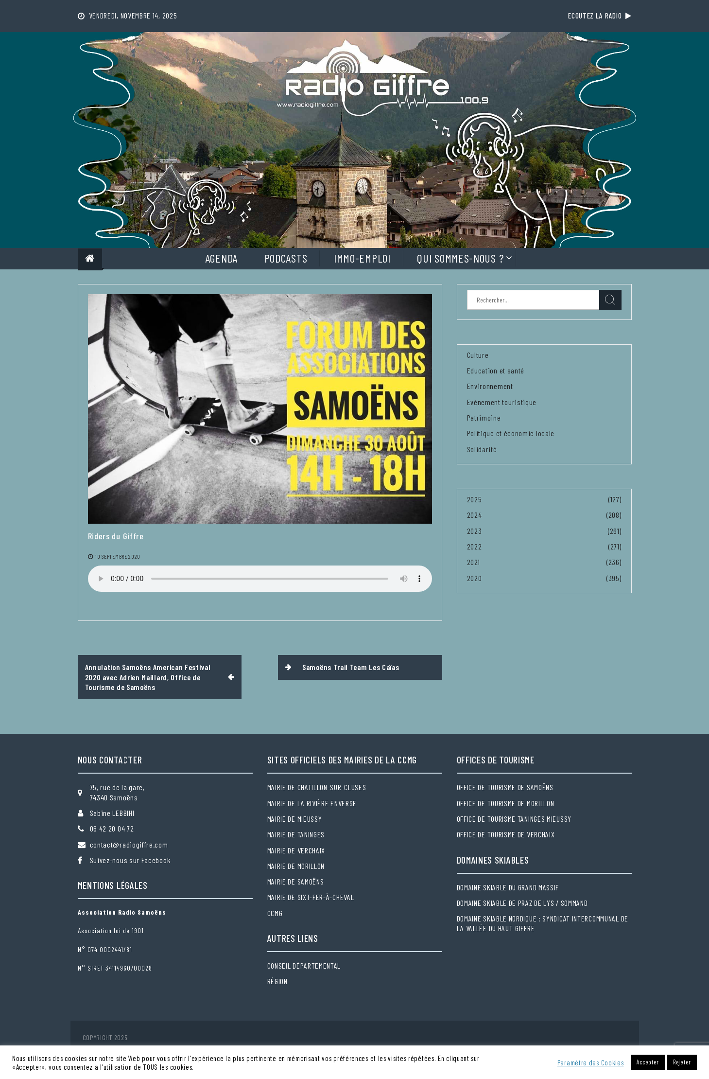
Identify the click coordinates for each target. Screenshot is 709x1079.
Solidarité (482, 449)
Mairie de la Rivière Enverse (312, 803)
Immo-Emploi (362, 258)
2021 (473, 561)
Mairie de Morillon (296, 865)
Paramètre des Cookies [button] (590, 1062)
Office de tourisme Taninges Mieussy (514, 818)
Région (277, 981)
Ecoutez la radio (599, 15)
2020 (474, 578)
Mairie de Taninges (296, 834)
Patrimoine (484, 417)
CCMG (275, 913)
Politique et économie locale (511, 433)
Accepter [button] (648, 1062)
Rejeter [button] (682, 1062)
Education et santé (496, 370)
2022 (474, 546)
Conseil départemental (304, 965)
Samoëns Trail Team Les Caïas (350, 667)
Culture (478, 354)
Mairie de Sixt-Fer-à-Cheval (310, 897)
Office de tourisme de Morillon (505, 803)
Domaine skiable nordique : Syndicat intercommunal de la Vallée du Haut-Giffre (542, 923)
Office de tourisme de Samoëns (505, 787)
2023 (474, 530)
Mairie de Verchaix (296, 850)
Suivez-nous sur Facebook (130, 860)
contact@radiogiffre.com (129, 844)
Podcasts (286, 258)
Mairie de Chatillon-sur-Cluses (316, 787)
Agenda (221, 258)
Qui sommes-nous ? (460, 258)
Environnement (490, 385)
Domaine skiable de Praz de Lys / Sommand (522, 902)
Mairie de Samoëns (295, 881)
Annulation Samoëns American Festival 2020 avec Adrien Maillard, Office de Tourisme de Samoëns (148, 676)
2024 (474, 514)
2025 (474, 499)
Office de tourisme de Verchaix (506, 834)
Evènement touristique (502, 402)
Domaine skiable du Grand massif (508, 887)
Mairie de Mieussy (294, 818)
